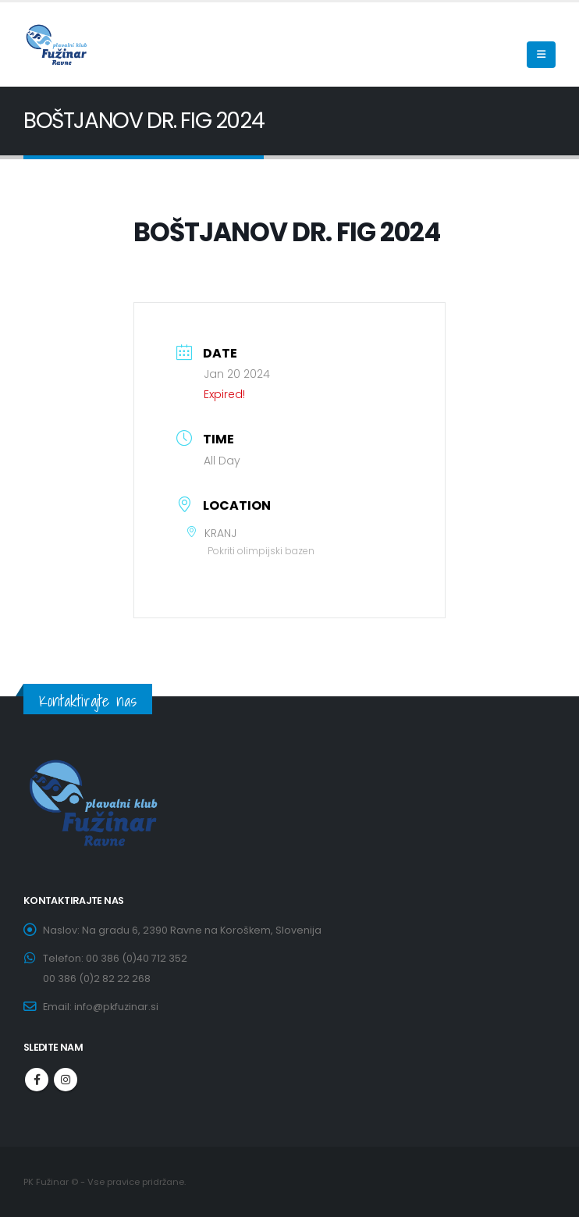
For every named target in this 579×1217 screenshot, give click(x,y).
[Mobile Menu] (541, 54)
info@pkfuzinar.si (116, 1006)
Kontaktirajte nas (88, 700)
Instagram (65, 1079)
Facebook (36, 1079)
